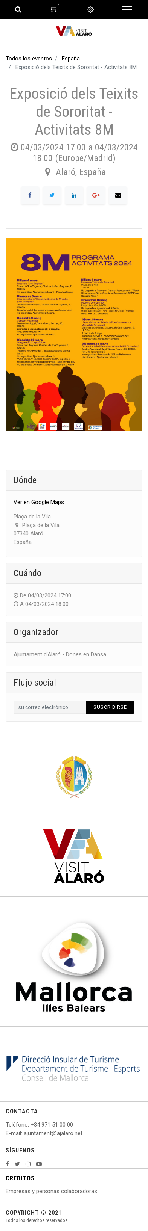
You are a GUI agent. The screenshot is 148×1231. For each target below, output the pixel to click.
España (71, 58)
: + (31, 1124)
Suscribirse (110, 707)
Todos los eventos (29, 58)
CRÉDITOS (20, 1178)
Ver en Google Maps (39, 502)
